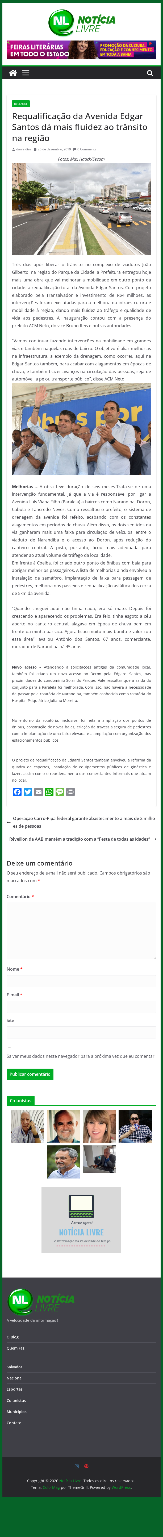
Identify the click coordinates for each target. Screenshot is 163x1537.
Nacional (15, 1378)
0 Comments (84, 149)
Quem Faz (15, 1348)
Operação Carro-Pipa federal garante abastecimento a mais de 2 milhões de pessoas (81, 822)
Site (10, 1020)
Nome (15, 969)
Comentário (20, 896)
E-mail (14, 995)
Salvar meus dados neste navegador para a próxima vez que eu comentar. (81, 1056)
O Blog (13, 1336)
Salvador (14, 1366)
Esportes (15, 1389)
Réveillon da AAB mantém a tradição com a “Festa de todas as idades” (82, 839)
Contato (14, 1422)
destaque (21, 104)
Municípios (17, 1411)
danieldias (23, 149)
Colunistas (16, 1400)
